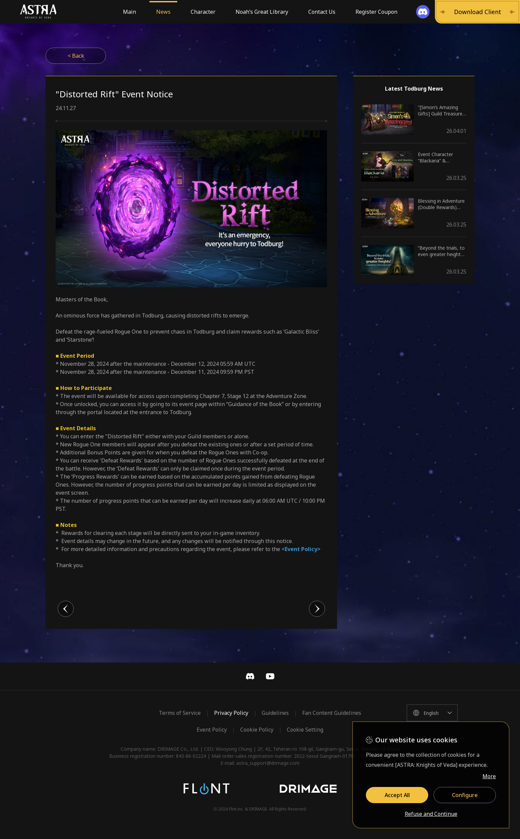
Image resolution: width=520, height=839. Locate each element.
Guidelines (275, 713)
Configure (465, 795)
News (163, 11)
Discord (250, 676)
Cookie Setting (305, 729)
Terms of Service (180, 713)
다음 (317, 609)
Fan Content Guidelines (331, 713)
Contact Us (321, 11)
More (489, 776)
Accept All (397, 795)
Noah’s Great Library (262, 11)
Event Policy (212, 729)
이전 (66, 609)
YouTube (270, 676)
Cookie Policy (256, 729)
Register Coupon (376, 11)
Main (129, 11)
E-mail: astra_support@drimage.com (260, 763)
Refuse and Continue (431, 814)
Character (203, 11)
